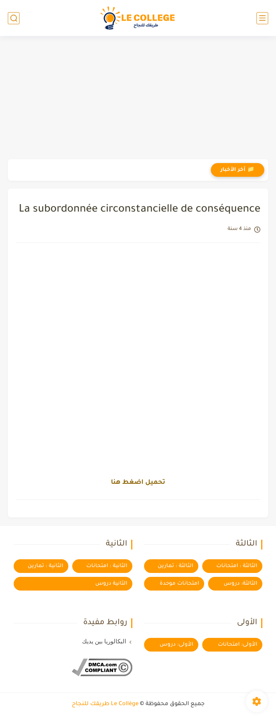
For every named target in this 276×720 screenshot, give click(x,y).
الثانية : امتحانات (106, 566)
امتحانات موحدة (179, 584)
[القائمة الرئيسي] (262, 18)
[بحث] (14, 18)
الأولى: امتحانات (237, 645)
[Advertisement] (138, 98)
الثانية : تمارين (45, 566)
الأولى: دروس (176, 645)
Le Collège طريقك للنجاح (105, 704)
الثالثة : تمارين (175, 566)
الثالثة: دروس (240, 584)
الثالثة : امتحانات (236, 566)
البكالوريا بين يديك (104, 641)
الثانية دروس (111, 584)
